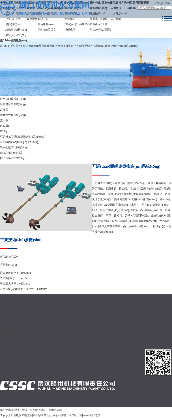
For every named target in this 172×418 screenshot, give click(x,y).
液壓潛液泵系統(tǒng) (13, 104)
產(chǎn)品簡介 (67, 45)
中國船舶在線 (8, 363)
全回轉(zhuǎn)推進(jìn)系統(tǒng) (19, 142)
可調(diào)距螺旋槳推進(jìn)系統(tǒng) (115, 45)
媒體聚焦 (32, 18)
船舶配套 (84, 45)
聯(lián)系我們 (132, 392)
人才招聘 (116, 18)
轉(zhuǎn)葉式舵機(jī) (13, 158)
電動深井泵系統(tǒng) (13, 115)
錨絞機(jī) (5, 125)
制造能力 (69, 18)
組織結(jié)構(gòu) (16, 29)
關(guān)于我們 (34, 392)
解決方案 (43, 18)
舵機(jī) (4, 131)
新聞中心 (48, 392)
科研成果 (69, 29)
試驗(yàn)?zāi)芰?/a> (77, 24)
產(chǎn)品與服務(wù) (41, 45)
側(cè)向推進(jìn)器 (11, 152)
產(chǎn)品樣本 (47, 29)
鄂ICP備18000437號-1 (112, 398)
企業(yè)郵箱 (162, 2)
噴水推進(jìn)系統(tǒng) (14, 147)
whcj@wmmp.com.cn (20, 319)
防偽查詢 (143, 2)
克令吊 (4, 120)
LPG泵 (4, 109)
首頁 (23, 45)
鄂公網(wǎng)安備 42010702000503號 (149, 398)
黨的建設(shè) (104, 392)
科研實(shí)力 (88, 392)
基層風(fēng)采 (99, 18)
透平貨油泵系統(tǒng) (13, 98)
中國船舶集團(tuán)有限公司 (17, 357)
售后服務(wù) (46, 24)
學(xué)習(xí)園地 (100, 29)
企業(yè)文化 (13, 18)
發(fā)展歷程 (12, 24)
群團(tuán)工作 (99, 24)
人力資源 (118, 392)
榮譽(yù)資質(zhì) (15, 35)
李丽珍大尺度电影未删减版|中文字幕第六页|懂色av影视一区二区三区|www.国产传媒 (50, 415)
